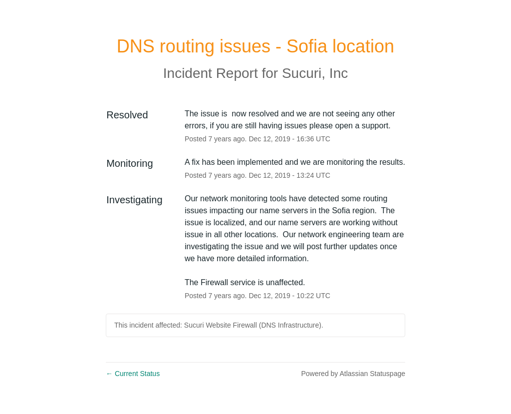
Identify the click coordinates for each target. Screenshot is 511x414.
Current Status (133, 374)
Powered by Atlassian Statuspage (353, 374)
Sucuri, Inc (315, 73)
